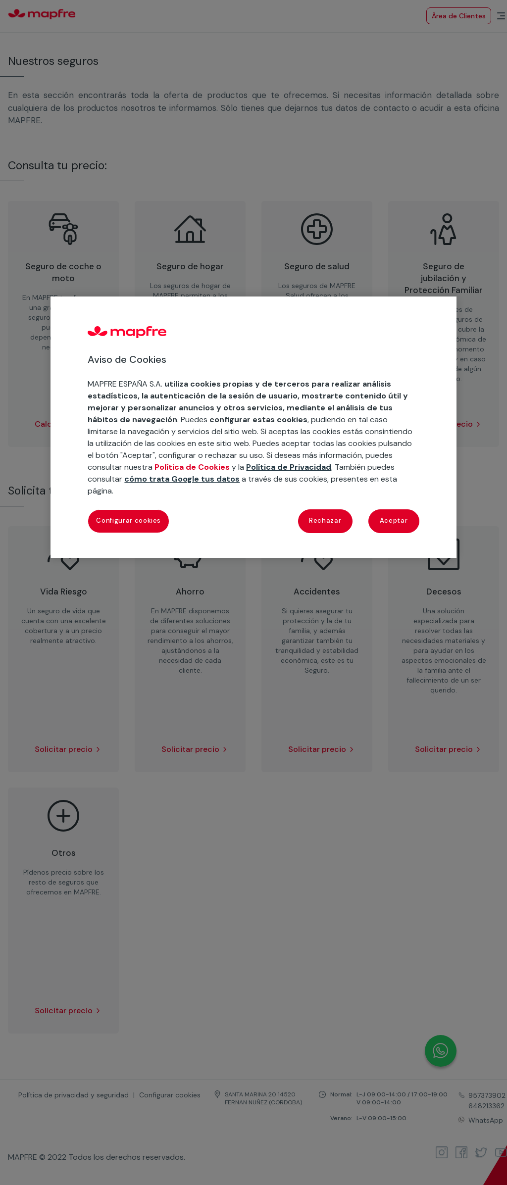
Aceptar (394, 520)
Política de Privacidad (288, 467)
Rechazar (325, 520)
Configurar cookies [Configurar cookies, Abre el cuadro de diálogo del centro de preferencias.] (128, 520)
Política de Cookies (192, 467)
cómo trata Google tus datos (182, 479)
